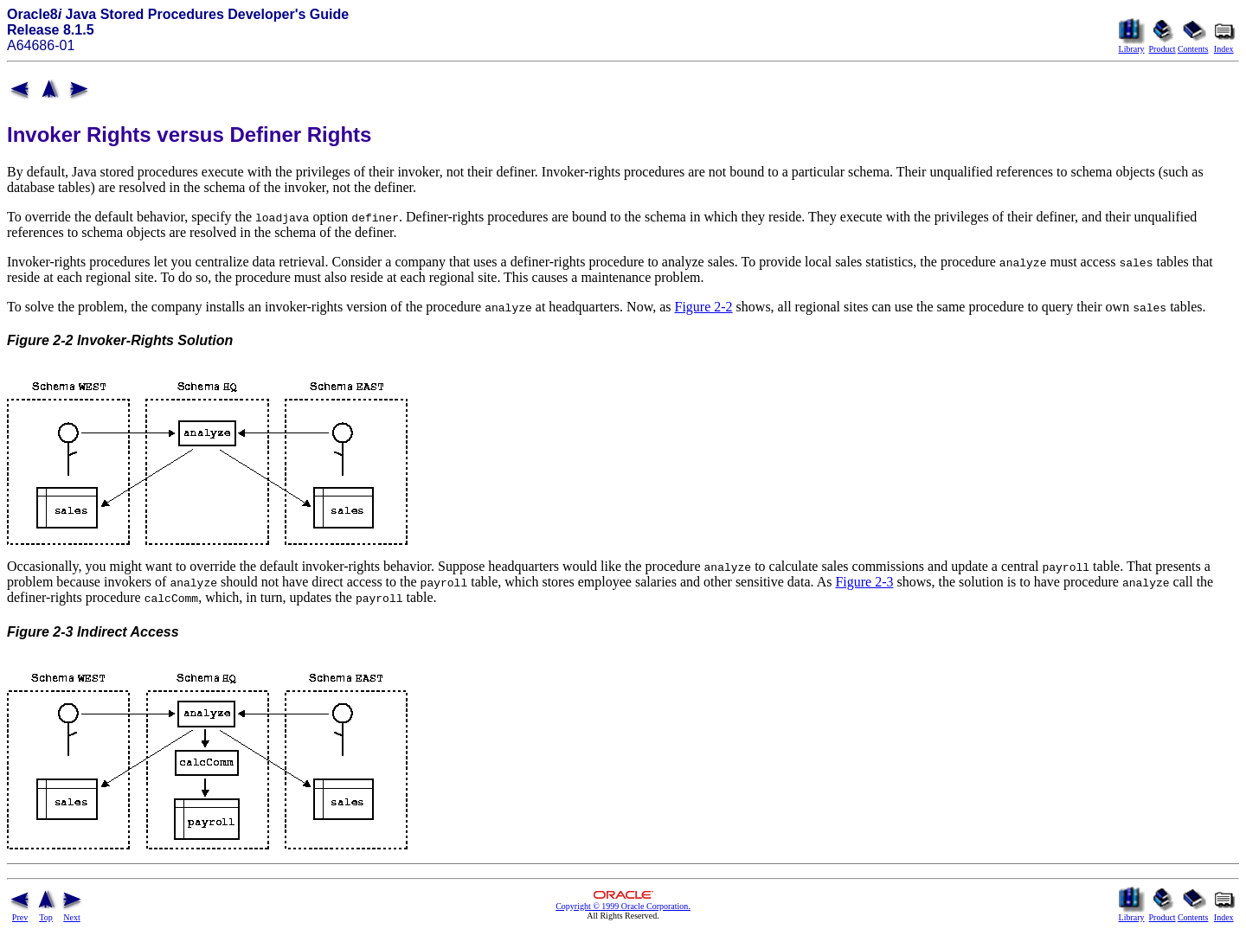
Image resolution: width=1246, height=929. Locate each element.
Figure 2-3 (864, 581)
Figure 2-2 (704, 306)
